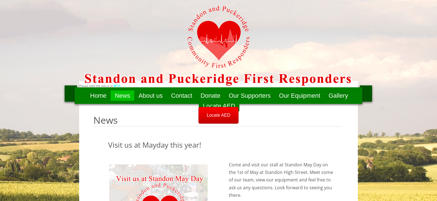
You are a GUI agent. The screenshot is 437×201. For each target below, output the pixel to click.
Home (98, 95)
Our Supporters (250, 95)
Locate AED (219, 105)
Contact (181, 95)
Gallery (338, 95)
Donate (210, 95)
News (122, 95)
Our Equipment (299, 95)
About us (151, 95)
